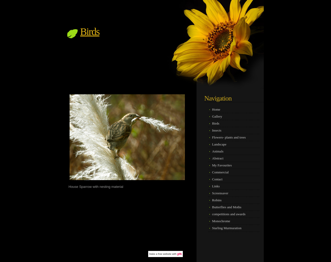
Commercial (220, 172)
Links (216, 186)
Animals (217, 151)
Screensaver (220, 193)
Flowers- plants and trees (229, 137)
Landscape (219, 144)
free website (164, 253)
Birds (90, 31)
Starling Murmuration (227, 228)
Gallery (217, 116)
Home (216, 109)
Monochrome (221, 221)
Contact (217, 179)
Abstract (217, 158)
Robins (217, 200)
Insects (216, 130)
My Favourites (222, 165)
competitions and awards (228, 214)
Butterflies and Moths (226, 207)
